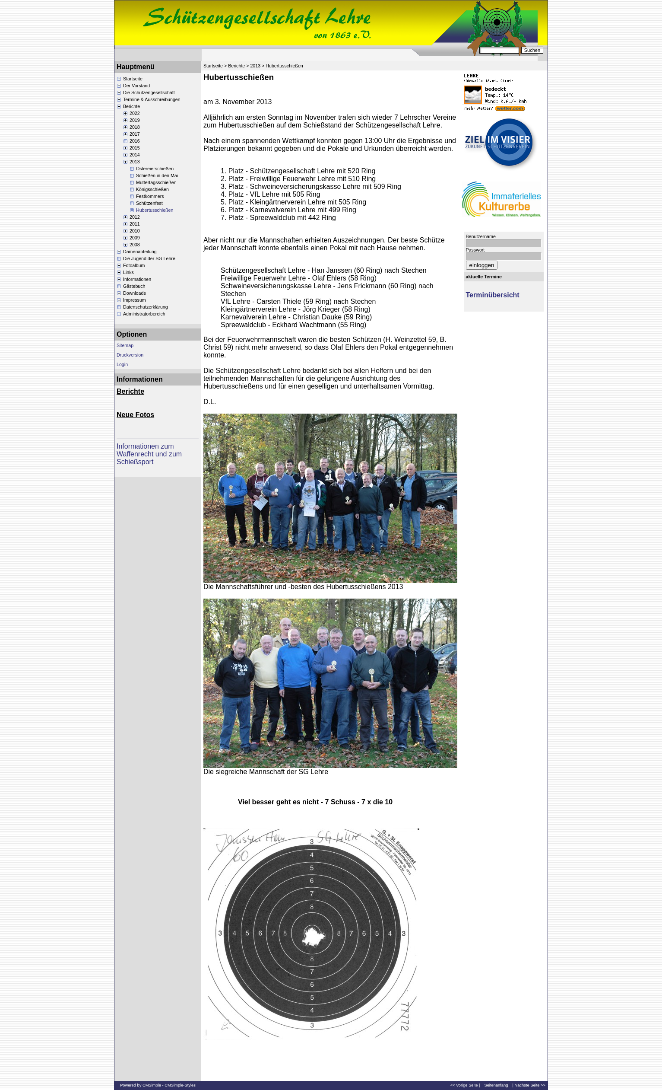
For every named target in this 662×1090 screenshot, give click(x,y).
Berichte (131, 106)
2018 (135, 127)
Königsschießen (152, 189)
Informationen (137, 279)
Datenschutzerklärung (145, 306)
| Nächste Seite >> (528, 1085)
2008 (135, 244)
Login (122, 364)
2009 (135, 237)
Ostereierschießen (155, 168)
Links (128, 272)
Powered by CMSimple (140, 1085)
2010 (135, 230)
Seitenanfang (496, 1085)
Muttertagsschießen (156, 182)
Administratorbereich (144, 313)
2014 (135, 154)
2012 (135, 217)
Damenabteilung (140, 251)
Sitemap (125, 345)
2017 (135, 134)
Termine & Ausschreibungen (152, 99)
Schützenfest (149, 203)
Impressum (134, 300)
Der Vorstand (136, 85)
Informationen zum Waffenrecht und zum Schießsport (149, 454)
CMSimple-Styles (180, 1085)
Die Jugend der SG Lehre (149, 258)
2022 (135, 113)
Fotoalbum (134, 265)
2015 (135, 147)
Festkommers (150, 196)
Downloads (134, 293)
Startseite (133, 78)
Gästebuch (134, 286)
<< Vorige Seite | (465, 1085)
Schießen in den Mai (157, 175)
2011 (135, 223)
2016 (135, 140)
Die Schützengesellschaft (149, 92)
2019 (135, 120)
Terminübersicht (492, 295)
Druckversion (130, 354)
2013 (135, 161)
